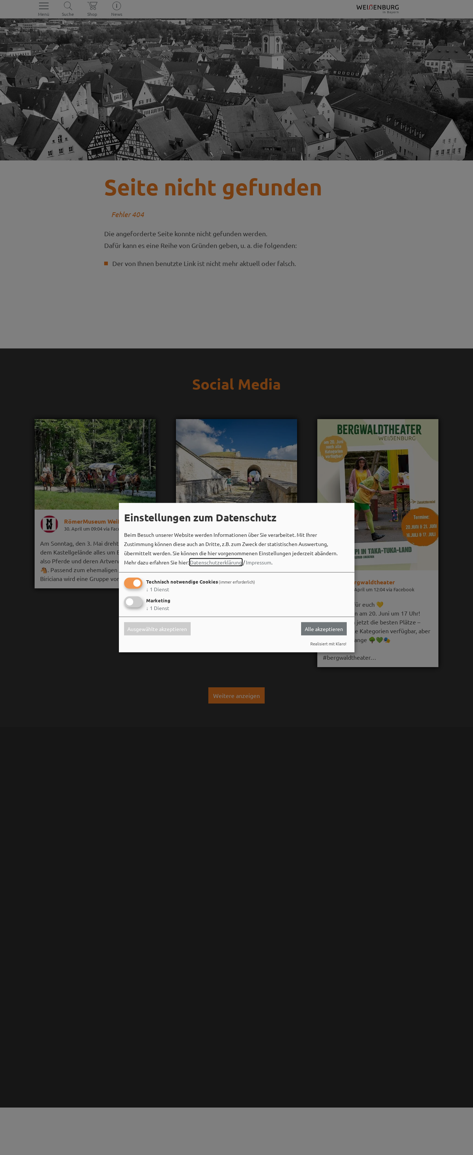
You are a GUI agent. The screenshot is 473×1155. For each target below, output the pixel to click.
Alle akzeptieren (324, 629)
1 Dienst (157, 589)
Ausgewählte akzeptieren (157, 629)
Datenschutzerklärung (216, 562)
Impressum (258, 562)
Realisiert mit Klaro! (328, 643)
